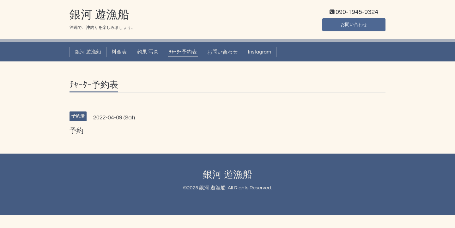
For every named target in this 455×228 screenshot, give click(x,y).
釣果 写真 (147, 53)
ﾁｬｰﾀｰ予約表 (183, 53)
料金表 (119, 53)
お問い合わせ (354, 25)
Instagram (259, 53)
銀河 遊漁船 (99, 16)
